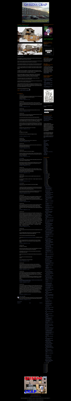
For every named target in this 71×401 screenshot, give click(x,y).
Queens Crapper (21, 296)
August (46, 178)
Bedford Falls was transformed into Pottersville (29, 237)
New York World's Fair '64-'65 (47, 116)
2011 (45, 366)
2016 (45, 170)
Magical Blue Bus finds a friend (49, 275)
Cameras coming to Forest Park (49, 230)
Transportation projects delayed (49, 244)
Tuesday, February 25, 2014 (24, 282)
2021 (45, 164)
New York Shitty (46, 148)
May (46, 182)
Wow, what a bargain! (48, 214)
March (46, 184)
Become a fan (45, 105)
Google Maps (46, 136)
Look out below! (47, 326)
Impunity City (45, 147)
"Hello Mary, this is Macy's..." (49, 260)
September (46, 177)
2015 (45, 171)
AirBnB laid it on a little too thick (49, 289)
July (46, 179)
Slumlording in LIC (47, 222)
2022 (45, 163)
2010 (45, 367)
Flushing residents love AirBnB (49, 227)
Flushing (21, 90)
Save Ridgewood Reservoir (47, 118)
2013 (45, 364)
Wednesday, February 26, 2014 (25, 294)
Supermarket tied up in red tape (49, 307)
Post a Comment (19, 301)
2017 (45, 169)
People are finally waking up (48, 258)
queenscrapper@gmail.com (35, 396)
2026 (45, 158)
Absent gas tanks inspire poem (49, 325)
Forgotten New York (46, 145)
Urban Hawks (45, 154)
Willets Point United (46, 120)
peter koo (24, 90)
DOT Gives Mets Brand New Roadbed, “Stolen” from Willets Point (48, 80)
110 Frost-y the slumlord (48, 261)
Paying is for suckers (48, 195)
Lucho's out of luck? (47, 270)
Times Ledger (21, 56)
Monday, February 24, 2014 (24, 269)
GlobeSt (45, 146)
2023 (45, 162)
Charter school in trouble (48, 359)
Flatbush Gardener (46, 144)
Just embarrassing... (47, 191)
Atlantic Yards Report (46, 140)
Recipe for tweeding (47, 186)
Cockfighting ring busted (48, 349)
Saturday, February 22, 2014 (24, 99)
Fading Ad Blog (46, 143)
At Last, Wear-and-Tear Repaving (48, 78)
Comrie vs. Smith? (47, 308)
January (46, 362)
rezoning (27, 90)
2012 (45, 365)
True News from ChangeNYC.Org (48, 119)
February (46, 185)
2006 (45, 372)
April (46, 183)
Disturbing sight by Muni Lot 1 (49, 194)
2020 (45, 165)
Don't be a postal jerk (48, 238)
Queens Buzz (45, 149)
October (46, 176)
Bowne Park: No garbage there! (49, 294)
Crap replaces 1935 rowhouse (49, 239)
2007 (45, 371)
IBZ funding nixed (47, 259)
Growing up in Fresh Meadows (49, 328)
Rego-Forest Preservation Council (48, 117)
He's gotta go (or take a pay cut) (49, 327)
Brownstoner (45, 141)
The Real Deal (45, 153)
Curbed (45, 142)
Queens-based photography (48, 211)
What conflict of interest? (48, 344)
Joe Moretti (20, 158)
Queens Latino (45, 150)
